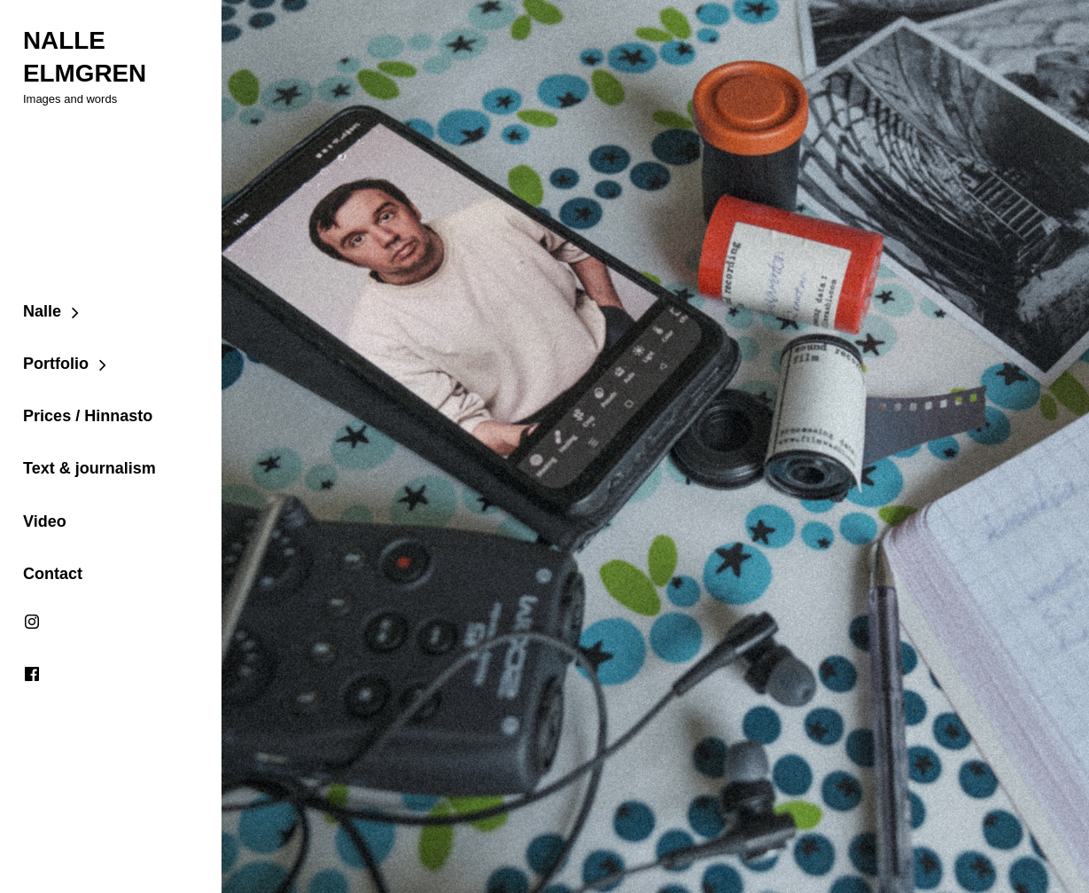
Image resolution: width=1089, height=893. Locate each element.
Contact (52, 574)
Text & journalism (88, 468)
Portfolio (55, 363)
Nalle (41, 310)
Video (44, 521)
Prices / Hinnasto (87, 416)
